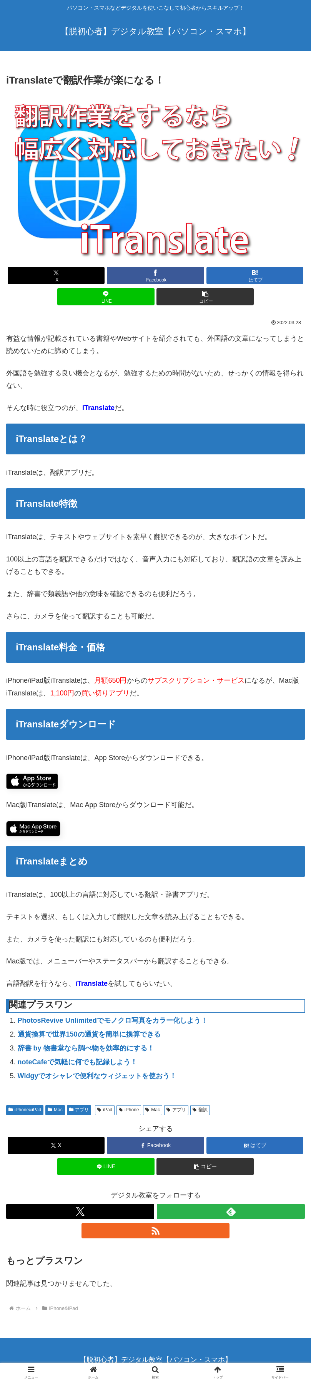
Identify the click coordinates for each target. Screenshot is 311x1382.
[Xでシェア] (56, 275)
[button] (205, 296)
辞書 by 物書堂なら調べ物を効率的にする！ (86, 1048)
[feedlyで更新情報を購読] (231, 1211)
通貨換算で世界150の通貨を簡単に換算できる (89, 1034)
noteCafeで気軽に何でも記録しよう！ (77, 1062)
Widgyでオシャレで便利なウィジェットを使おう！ (97, 1076)
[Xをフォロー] (80, 1211)
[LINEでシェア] (106, 296)
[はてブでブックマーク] (255, 275)
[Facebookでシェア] (155, 275)
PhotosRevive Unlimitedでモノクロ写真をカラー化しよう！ (113, 1020)
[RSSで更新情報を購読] (155, 1230)
